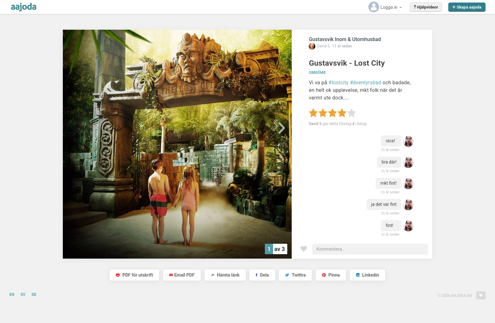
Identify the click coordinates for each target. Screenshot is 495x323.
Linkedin (367, 275)
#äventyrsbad (365, 83)
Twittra (295, 275)
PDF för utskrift (134, 275)
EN (11, 294)
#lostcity (339, 83)
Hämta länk (225, 275)
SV (23, 294)
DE (34, 294)
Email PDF (181, 275)
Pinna (331, 275)
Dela (262, 275)
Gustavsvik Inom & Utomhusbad (345, 39)
